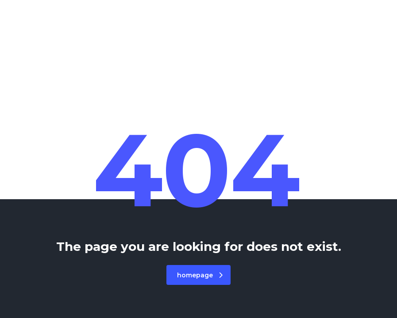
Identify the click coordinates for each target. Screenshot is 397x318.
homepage (200, 275)
